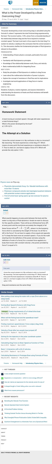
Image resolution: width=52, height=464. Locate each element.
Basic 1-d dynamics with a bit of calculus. (16, 349)
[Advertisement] (26, 165)
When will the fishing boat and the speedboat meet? (19, 318)
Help (2, 443)
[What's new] (49, 2)
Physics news (5, 182)
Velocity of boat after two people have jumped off (19, 330)
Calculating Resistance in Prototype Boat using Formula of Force (24, 355)
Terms (3, 436)
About (3, 432)
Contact (4, 428)
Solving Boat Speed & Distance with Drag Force (18, 305)
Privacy (3, 440)
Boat (21, 19)
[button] (46, 102)
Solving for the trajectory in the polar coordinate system (21, 336)
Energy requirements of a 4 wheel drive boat (24, 311)
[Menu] (3, 3)
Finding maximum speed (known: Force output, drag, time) (22, 324)
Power (26, 19)
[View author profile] (7, 213)
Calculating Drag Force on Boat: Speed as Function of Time (22, 343)
